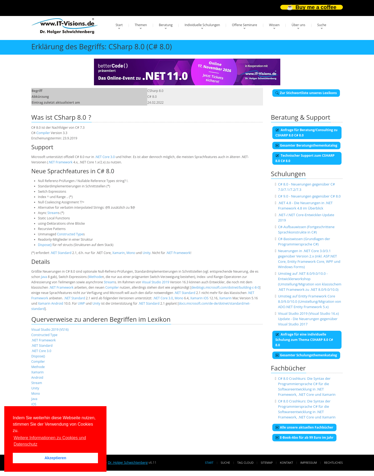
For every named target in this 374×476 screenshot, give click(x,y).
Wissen (274, 25)
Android (57, 303)
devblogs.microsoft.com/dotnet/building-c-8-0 (225, 287)
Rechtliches (333, 463)
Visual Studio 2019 (155, 282)
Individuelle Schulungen (202, 25)
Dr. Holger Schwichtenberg (127, 462)
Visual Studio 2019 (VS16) (50, 329)
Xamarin (118, 253)
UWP (81, 303)
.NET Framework (60, 162)
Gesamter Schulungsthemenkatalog (306, 355)
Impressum (308, 463)
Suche (321, 25)
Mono (130, 253)
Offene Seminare (244, 25)
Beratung (166, 25)
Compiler (43, 133)
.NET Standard (61, 253)
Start (119, 25)
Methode (95, 277)
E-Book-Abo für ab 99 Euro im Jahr (305, 437)
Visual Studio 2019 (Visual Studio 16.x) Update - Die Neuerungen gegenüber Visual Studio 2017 (308, 318)
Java (44, 277)
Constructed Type (70, 234)
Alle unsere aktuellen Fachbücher (305, 427)
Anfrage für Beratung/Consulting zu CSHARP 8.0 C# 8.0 (307, 133)
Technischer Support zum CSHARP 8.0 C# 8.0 (305, 158)
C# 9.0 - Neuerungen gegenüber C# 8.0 (309, 196)
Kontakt (286, 463)
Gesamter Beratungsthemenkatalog (306, 145)
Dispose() (45, 245)
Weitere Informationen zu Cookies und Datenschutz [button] (50, 440)
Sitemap (267, 463)
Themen (141, 25)
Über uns (298, 25)
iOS (206, 298)
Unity (146, 253)
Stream (52, 213)
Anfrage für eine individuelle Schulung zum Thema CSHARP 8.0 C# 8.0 (304, 339)
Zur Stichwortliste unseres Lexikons (306, 93)
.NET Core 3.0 (105, 157)
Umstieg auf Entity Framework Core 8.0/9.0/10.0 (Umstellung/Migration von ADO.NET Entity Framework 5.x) (309, 301)
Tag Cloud (245, 463)
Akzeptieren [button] (55, 458)
